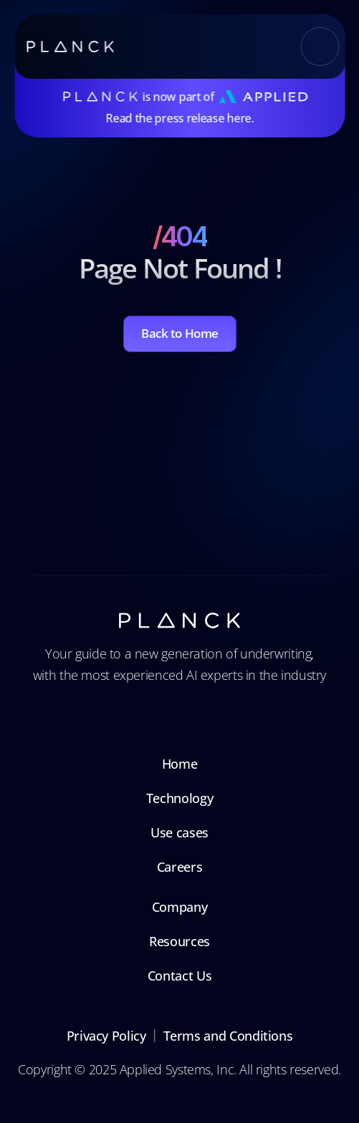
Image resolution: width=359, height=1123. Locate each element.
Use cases (179, 832)
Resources (179, 941)
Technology (179, 798)
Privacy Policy (106, 1035)
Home (180, 763)
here (238, 118)
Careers (179, 866)
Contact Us (179, 975)
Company (179, 906)
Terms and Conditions (228, 1035)
